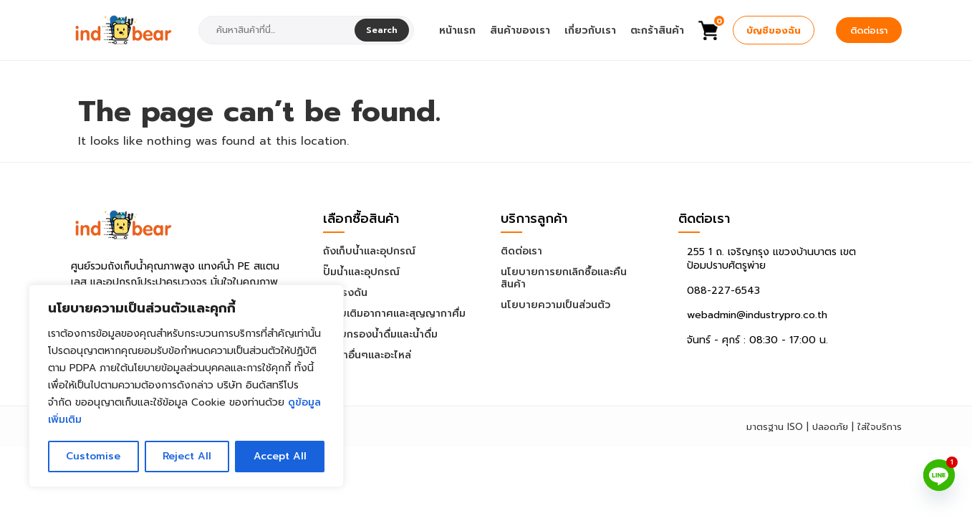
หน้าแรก (457, 30)
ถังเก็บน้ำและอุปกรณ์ (369, 251)
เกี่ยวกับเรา (590, 30)
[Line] (939, 475)
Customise (93, 456)
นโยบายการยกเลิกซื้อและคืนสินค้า (564, 278)
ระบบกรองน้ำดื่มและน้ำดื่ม (380, 334)
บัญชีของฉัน (773, 30)
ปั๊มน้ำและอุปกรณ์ (361, 272)
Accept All (280, 456)
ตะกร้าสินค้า (657, 30)
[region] (186, 386)
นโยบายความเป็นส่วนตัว (555, 304)
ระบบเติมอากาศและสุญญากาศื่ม (394, 313)
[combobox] (278, 30)
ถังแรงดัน (345, 292)
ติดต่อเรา (868, 30)
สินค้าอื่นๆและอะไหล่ (367, 355)
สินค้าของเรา (520, 30)
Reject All (186, 456)
